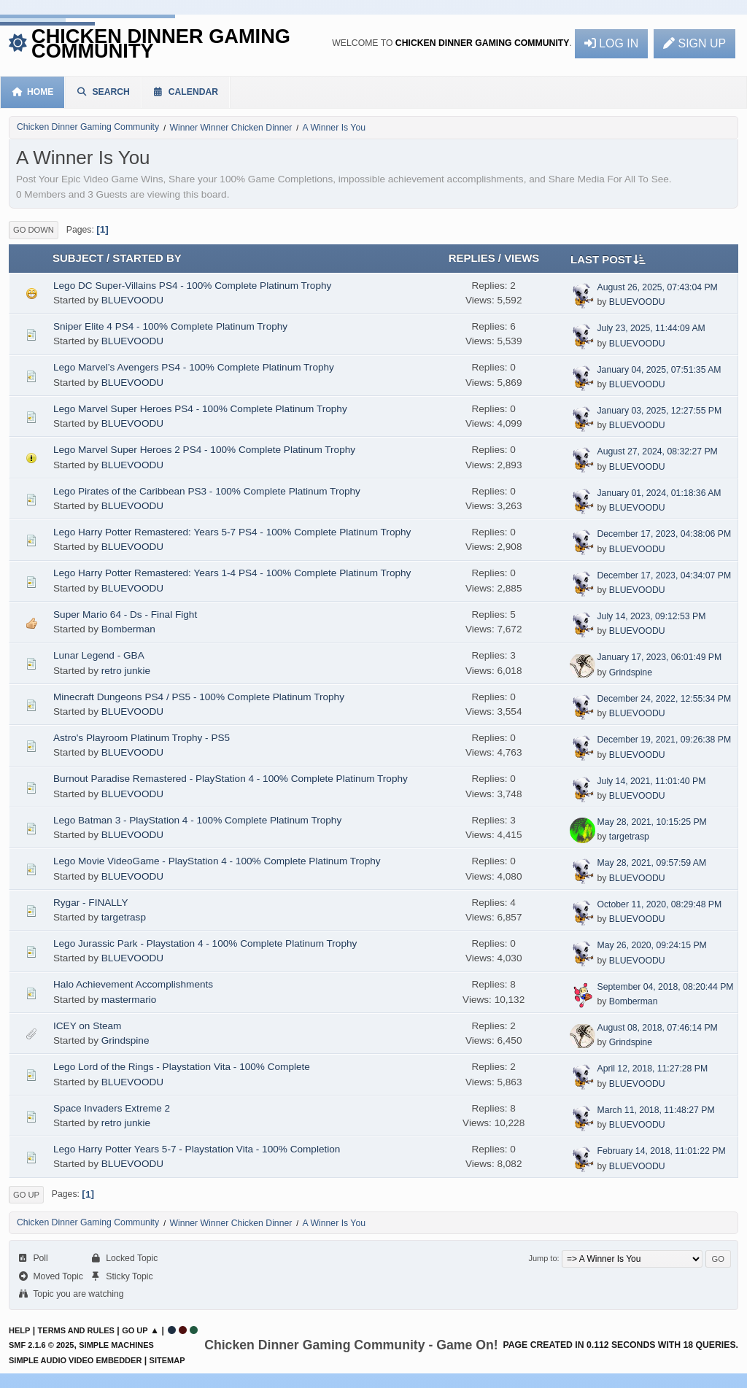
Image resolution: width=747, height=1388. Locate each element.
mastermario (129, 999)
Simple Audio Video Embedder (75, 1360)
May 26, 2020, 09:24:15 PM (651, 945)
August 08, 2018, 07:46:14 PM (657, 1028)
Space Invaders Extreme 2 (111, 1108)
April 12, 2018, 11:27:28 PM (652, 1068)
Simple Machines (116, 1345)
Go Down (33, 229)
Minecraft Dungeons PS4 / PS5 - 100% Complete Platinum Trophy (198, 696)
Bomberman (128, 629)
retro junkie (125, 670)
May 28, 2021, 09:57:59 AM (651, 863)
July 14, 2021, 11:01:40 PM (651, 781)
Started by (146, 258)
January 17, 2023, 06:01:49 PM (659, 657)
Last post (607, 258)
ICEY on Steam (87, 1025)
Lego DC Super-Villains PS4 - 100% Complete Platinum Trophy (192, 285)
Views (521, 258)
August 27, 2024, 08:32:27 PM (657, 451)
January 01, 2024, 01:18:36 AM (659, 493)
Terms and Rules (76, 1330)
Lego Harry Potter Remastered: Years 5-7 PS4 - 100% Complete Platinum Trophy (232, 532)
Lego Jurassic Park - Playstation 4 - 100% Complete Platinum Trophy (205, 943)
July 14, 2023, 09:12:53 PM (651, 616)
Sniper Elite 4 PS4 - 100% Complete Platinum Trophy (170, 326)
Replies (472, 258)
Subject (78, 258)
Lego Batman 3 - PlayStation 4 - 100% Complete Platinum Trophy (197, 820)
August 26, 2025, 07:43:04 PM (657, 287)
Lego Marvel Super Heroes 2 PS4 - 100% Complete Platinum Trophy (204, 449)
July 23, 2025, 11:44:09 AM (651, 328)
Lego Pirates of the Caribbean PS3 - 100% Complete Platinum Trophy (206, 491)
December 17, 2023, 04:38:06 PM (664, 534)
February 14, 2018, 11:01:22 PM (661, 1151)
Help (19, 1330)
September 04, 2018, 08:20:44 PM (665, 987)
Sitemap (167, 1360)
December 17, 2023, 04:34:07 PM (664, 575)
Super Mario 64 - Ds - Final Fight (125, 614)
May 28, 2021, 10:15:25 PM (651, 822)
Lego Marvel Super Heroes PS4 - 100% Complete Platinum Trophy (200, 408)
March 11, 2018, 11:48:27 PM (655, 1110)
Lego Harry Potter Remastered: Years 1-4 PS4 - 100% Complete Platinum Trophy (232, 572)
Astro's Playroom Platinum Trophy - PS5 (141, 737)
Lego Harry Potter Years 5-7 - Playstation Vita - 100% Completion (196, 1149)
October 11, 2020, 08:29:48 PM (659, 904)
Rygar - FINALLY (90, 902)
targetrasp (629, 836)
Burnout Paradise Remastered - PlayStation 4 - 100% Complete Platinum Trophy (230, 778)
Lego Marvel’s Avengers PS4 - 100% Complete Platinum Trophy (193, 367)
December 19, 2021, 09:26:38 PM (664, 739)
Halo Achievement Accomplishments (133, 984)
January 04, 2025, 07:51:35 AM (659, 370)
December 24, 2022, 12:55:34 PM (664, 699)
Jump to (542, 1258)
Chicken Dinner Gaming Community (160, 43)
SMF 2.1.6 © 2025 (41, 1345)
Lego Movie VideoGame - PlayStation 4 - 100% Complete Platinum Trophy (217, 861)
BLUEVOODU (132, 300)
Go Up (26, 1194)
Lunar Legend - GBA (98, 655)
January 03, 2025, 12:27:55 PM (659, 411)
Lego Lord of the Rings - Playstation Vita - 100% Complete (181, 1066)
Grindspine (630, 672)
